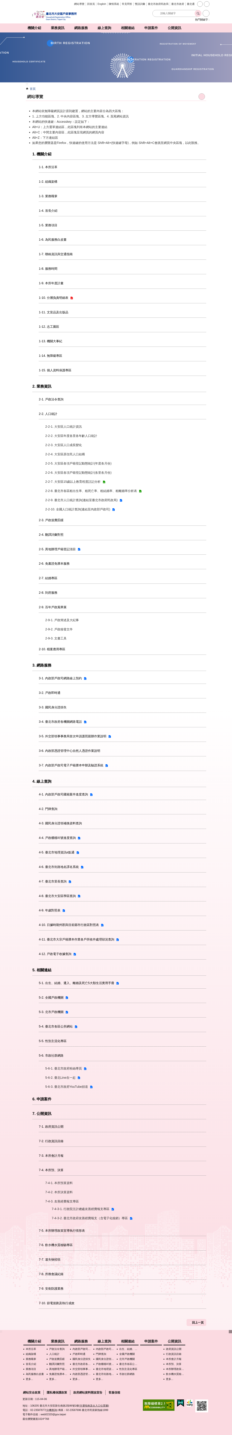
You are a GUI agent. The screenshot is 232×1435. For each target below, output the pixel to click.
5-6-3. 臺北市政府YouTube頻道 (66, 1086)
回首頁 (91, 4)
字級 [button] (200, 4)
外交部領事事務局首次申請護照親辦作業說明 (82, 1369)
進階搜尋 (206, 13)
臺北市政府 (177, 4)
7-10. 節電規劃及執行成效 (56, 1303)
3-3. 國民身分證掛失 (53, 707)
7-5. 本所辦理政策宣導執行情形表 (62, 1230)
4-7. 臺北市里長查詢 (53, 881)
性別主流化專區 (128, 1369)
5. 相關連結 (41, 970)
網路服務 (81, 28)
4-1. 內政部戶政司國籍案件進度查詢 (63, 794)
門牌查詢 (101, 1354)
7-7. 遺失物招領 (49, 1259)
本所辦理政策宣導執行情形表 (175, 1369)
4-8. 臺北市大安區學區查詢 (57, 896)
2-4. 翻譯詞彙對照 (51, 534)
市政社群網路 (127, 1374)
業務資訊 (57, 28)
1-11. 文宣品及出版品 (53, 312)
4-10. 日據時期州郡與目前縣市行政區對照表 (69, 925)
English (102, 4)
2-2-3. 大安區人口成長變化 (63, 445)
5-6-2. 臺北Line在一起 (60, 1077)
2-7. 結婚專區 (48, 578)
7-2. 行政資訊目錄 (51, 1141)
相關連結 (128, 28)
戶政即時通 (78, 1354)
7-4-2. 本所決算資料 (59, 1192)
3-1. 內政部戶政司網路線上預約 (60, 678)
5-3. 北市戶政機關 (51, 1012)
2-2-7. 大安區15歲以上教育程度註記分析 (73, 481)
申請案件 (151, 28)
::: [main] (27, 84)
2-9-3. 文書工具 (56, 638)
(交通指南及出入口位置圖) (94, 1405)
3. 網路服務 (41, 665)
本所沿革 (31, 1349)
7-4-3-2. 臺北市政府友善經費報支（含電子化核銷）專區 (90, 1218)
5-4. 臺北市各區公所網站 (56, 1026)
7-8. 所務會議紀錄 (51, 1274)
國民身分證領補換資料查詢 (105, 1359)
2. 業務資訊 (41, 386)
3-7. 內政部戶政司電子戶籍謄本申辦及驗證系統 (71, 765)
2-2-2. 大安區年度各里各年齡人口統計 (71, 436)
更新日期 (28, 1399)
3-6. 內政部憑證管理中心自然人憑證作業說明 (69, 750)
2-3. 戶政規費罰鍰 (51, 520)
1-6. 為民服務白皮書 (53, 239)
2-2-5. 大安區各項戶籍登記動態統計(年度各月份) (78, 463)
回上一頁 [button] (198, 1322)
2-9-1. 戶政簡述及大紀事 (62, 620)
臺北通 (191, 4)
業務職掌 (31, 1359)
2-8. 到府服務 (48, 592)
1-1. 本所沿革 (48, 167)
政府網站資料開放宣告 (87, 1392)
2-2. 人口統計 (48, 414)
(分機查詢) (51, 1410)
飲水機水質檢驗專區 (175, 1374)
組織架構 (31, 1354)
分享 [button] (206, 4)
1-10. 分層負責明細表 (53, 297)
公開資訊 (174, 28)
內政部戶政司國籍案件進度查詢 (105, 1349)
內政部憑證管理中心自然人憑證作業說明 (82, 1374)
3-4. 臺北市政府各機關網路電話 (60, 721)
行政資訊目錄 (173, 1354)
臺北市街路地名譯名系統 (105, 1374)
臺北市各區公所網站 (129, 1364)
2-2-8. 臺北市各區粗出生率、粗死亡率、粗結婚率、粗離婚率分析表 (91, 491)
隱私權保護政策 (57, 1392)
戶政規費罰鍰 (57, 1359)
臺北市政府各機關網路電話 (82, 1364)
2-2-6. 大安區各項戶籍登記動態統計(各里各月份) (78, 472)
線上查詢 (104, 28)
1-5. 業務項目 (48, 225)
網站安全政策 (31, 1392)
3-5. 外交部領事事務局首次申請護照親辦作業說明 (72, 736)
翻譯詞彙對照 (57, 1364)
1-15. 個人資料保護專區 (55, 370)
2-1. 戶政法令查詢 (51, 399)
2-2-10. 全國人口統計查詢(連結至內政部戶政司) (77, 509)
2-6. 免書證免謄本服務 (54, 563)
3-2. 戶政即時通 (49, 692)
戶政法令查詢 (57, 1349)
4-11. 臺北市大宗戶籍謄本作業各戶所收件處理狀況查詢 (76, 939)
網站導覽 (79, 4)
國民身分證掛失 (81, 1359)
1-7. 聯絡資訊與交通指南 (56, 254)
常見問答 (127, 4)
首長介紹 (31, 1364)
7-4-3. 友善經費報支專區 (62, 1201)
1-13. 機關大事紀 (50, 341)
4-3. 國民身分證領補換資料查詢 (60, 823)
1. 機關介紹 (41, 154)
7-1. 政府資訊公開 (51, 1126)
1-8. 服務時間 (48, 268)
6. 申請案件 (41, 1099)
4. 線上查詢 (41, 781)
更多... (29, 1379)
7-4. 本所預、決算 (51, 1170)
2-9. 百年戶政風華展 (53, 607)
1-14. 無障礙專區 (50, 355)
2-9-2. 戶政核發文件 (59, 629)
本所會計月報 (173, 1359)
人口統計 (54, 1354)
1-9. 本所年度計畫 (51, 283)
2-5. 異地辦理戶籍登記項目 (57, 549)
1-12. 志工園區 (49, 326)
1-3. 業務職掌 (48, 196)
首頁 (33, 88)
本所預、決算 (173, 1364)
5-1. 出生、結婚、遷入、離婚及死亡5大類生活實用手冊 (76, 983)
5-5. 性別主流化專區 (53, 1041)
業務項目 (31, 1369)
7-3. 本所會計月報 (51, 1155)
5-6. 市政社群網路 (51, 1055)
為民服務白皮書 (35, 1374)
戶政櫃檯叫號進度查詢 (105, 1364)
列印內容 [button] (201, 96)
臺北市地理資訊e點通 (105, 1369)
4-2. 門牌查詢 (48, 809)
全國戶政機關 (127, 1354)
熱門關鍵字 (201, 19)
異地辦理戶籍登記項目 (58, 1369)
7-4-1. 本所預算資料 (59, 1183)
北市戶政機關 (127, 1359)
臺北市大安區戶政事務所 (55, 15)
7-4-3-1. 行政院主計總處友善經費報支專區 (80, 1209)
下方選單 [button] (230, 1331)
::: (1, 1331)
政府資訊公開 (173, 1349)
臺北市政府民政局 (158, 4)
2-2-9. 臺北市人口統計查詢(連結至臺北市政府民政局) (81, 500)
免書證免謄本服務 (58, 1374)
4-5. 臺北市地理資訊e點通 (56, 852)
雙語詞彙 (140, 4)
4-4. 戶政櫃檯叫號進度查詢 (57, 838)
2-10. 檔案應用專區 (52, 649)
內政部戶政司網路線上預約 (82, 1349)
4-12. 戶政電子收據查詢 (55, 954)
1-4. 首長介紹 (48, 210)
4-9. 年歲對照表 (49, 910)
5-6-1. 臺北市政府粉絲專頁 (63, 1068)
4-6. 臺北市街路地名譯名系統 (59, 867)
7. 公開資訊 (41, 1113)
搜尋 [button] (198, 13)
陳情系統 (114, 4)
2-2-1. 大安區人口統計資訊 (63, 426)
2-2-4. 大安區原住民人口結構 (65, 454)
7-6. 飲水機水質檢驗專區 (56, 1245)
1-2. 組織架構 (48, 181)
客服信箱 (114, 1392)
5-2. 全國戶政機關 (51, 997)
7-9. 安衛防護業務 (51, 1288)
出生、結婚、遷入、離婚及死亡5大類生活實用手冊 (129, 1349)
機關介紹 (34, 28)
